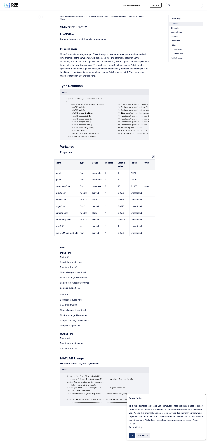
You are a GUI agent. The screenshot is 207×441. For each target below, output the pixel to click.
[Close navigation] (41, 17)
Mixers (62, 19)
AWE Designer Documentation (71, 16)
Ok (132, 435)
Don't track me (143, 435)
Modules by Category (136, 16)
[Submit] (169, 5)
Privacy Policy (135, 427)
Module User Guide (118, 16)
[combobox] (184, 5)
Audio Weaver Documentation (97, 16)
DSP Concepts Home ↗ (131, 5)
